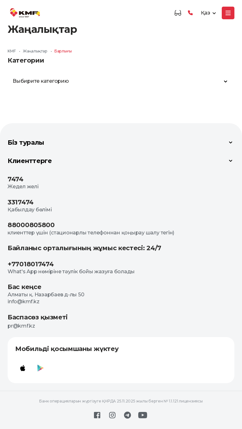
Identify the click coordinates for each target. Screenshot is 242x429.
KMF (12, 51)
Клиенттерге (121, 161)
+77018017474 (30, 264)
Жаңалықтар (35, 51)
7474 (15, 179)
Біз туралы (121, 142)
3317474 (21, 202)
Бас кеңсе (24, 287)
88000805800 (31, 225)
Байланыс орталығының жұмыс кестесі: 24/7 (84, 248)
